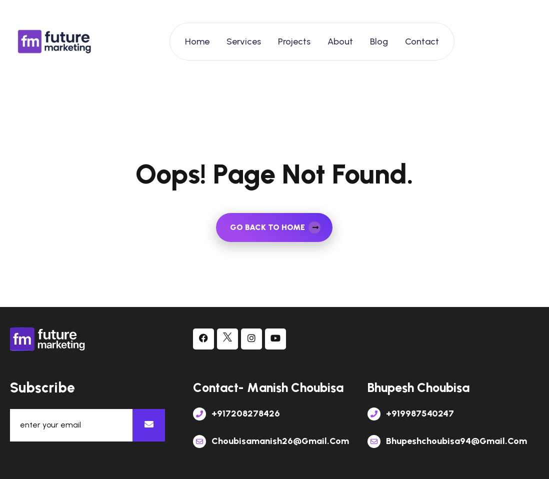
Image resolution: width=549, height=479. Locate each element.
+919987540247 (411, 413)
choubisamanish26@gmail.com (271, 441)
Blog (379, 41)
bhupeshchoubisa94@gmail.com (447, 441)
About (340, 41)
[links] (55, 42)
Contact (422, 41)
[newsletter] (148, 425)
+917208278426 (236, 413)
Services (243, 41)
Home (197, 41)
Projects (294, 41)
